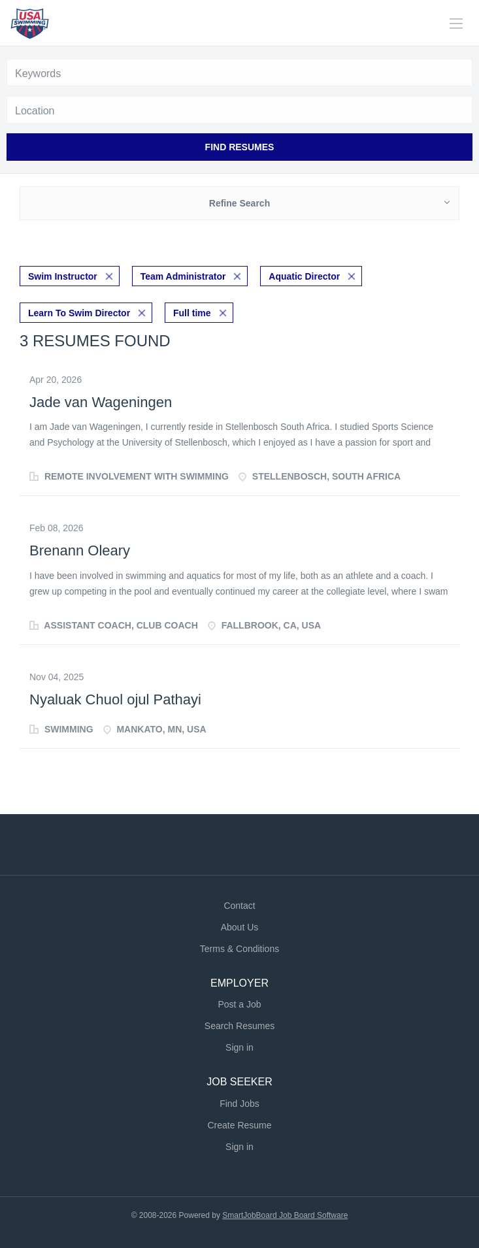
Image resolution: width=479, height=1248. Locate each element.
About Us (240, 927)
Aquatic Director (304, 276)
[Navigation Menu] (456, 23)
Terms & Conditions (239, 949)
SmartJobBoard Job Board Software (285, 1215)
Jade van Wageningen (100, 402)
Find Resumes (239, 147)
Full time (192, 313)
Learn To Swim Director (79, 313)
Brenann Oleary (79, 550)
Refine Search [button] (239, 203)
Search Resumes (239, 1026)
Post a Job (239, 1004)
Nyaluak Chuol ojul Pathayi (115, 699)
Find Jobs (239, 1103)
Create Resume (239, 1125)
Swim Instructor (62, 276)
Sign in (239, 1047)
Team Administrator (183, 276)
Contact (239, 905)
